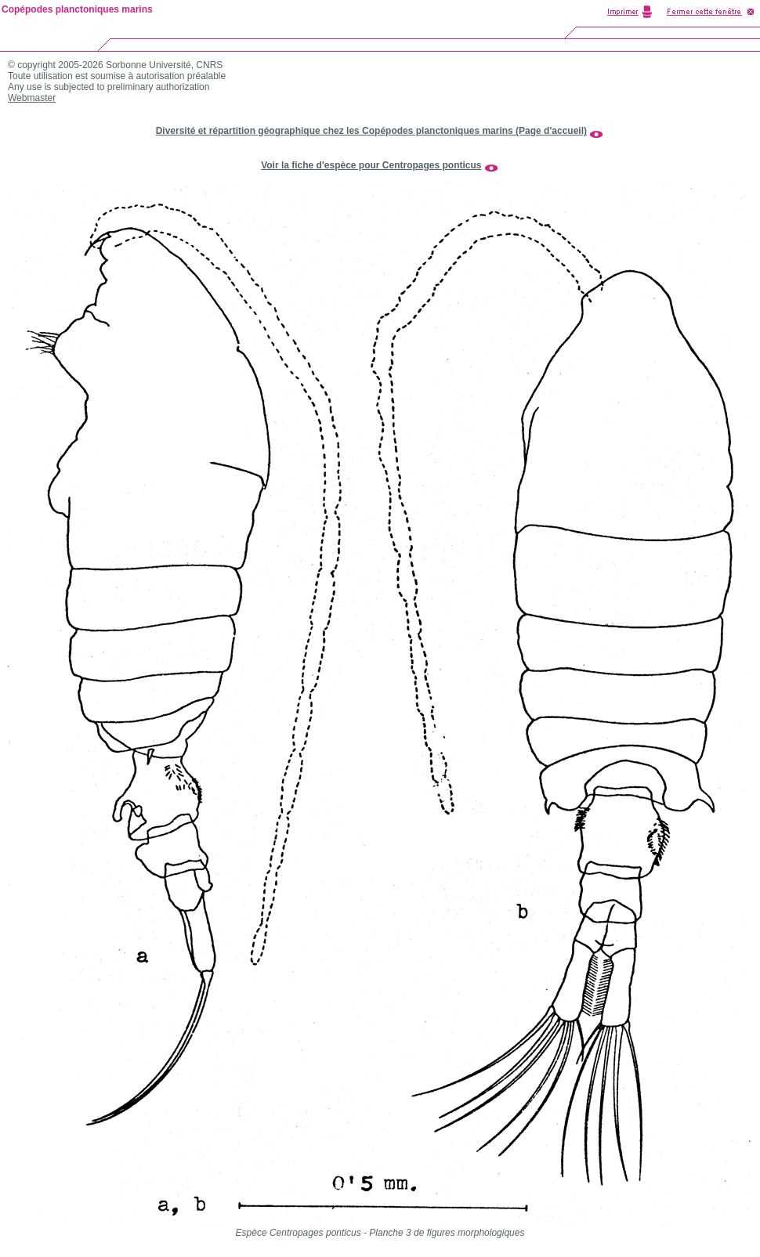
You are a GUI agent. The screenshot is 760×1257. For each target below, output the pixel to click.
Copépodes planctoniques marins (77, 9)
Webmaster (32, 97)
